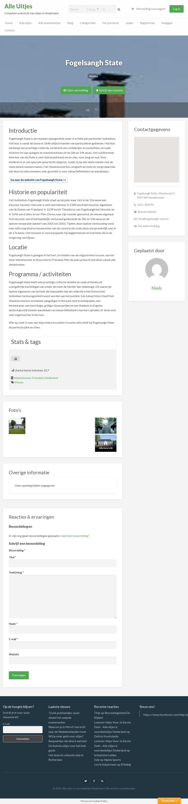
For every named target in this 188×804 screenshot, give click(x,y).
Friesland (37, 377)
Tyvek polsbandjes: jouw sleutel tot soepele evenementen (63, 717)
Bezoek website (147, 211)
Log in (176, 8)
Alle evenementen (49, 23)
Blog (70, 23)
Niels (157, 288)
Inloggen (166, 23)
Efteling (126, 764)
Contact (10, 30)
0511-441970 (145, 204)
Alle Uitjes (18, 6)
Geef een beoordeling (74, 535)
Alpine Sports (112, 759)
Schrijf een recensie (109, 90)
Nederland (51, 377)
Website (14, 654)
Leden (129, 23)
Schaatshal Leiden (105, 755)
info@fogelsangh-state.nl (153, 218)
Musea (93, 76)
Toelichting (16, 572)
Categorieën (88, 23)
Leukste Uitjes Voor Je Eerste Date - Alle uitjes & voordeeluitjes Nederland (112, 727)
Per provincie (110, 23)
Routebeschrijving (148, 226)
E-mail (13, 639)
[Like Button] (15, 358)
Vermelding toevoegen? (149, 8)
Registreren (147, 23)
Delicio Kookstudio (106, 736)
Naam (13, 623)
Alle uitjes (25, 23)
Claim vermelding (75, 90)
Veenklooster (22, 377)
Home (8, 23)
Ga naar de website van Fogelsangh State (36, 179)
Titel (12, 557)
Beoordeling (17, 550)
